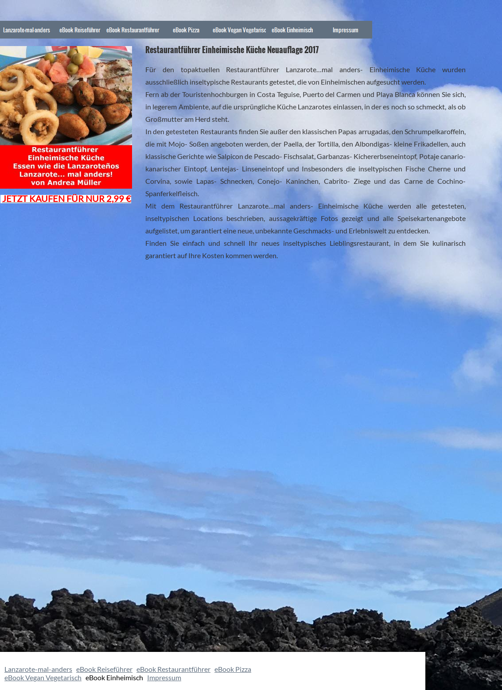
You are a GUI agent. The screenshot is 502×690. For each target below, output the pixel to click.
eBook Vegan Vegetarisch (43, 677)
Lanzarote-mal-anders (38, 669)
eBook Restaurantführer (173, 669)
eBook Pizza (232, 669)
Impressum (164, 677)
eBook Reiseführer (104, 669)
